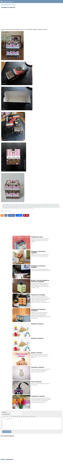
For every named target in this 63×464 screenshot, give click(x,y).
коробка (22, 204)
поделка (36, 206)
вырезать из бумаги (8, 205)
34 (3, 210)
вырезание (14, 205)
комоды (13, 204)
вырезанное (28, 205)
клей (31, 205)
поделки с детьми (18, 206)
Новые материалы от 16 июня (8, 4)
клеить (33, 205)
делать (39, 206)
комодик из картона (5, 204)
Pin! (27, 215)
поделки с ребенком (25, 206)
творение (30, 206)
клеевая (46, 205)
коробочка (29, 204)
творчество (53, 205)
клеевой (43, 205)
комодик (16, 204)
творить (33, 206)
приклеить (40, 205)
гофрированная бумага (47, 204)
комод (10, 204)
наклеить (36, 205)
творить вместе (46, 206)
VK (6, 215)
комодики (19, 204)
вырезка (24, 205)
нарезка (21, 205)
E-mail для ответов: (6, 414)
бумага (36, 204)
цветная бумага (40, 204)
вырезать (17, 205)
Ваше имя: (4, 412)
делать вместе (52, 206)
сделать (42, 206)
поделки (8, 206)
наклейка (49, 205)
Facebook (11, 215)
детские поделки (12, 206)
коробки (25, 204)
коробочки (33, 204)
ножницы (52, 204)
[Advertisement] (31, 18)
